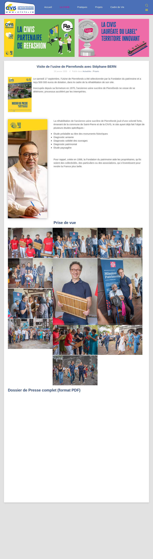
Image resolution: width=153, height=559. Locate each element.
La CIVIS (64, 7)
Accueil (48, 7)
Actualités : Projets (91, 71)
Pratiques (82, 7)
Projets (99, 7)
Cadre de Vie (117, 7)
